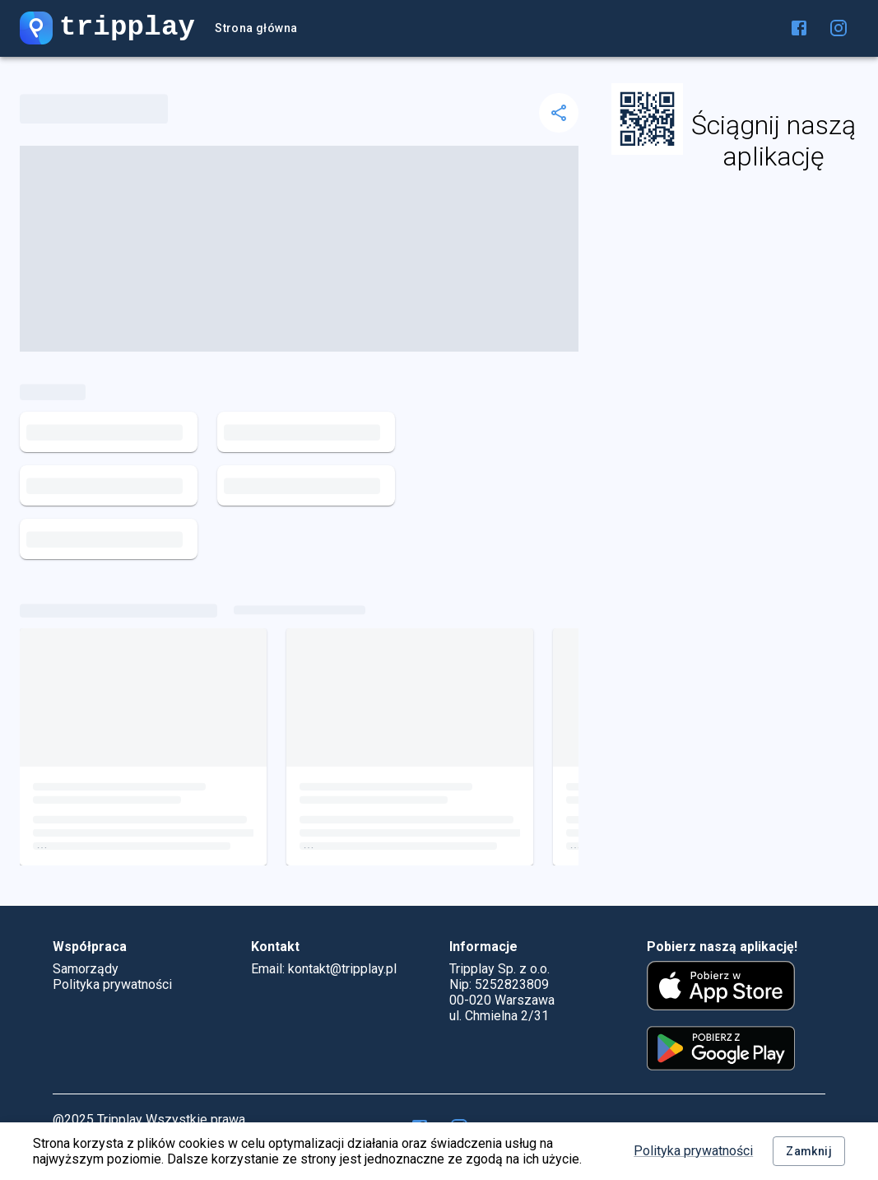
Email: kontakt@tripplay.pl (324, 969)
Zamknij (808, 1151)
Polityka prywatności (693, 1151)
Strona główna (256, 28)
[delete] (558, 113)
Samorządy (85, 969)
